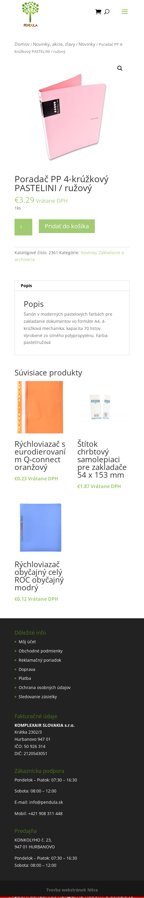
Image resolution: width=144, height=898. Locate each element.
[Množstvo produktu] (23, 227)
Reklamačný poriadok (40, 660)
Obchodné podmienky (41, 651)
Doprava (27, 669)
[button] (120, 68)
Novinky (87, 44)
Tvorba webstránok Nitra (72, 890)
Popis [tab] (26, 285)
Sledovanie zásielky (38, 696)
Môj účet (27, 641)
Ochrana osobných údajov (45, 687)
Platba (25, 678)
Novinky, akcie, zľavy (54, 44)
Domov (22, 44)
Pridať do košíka (67, 226)
